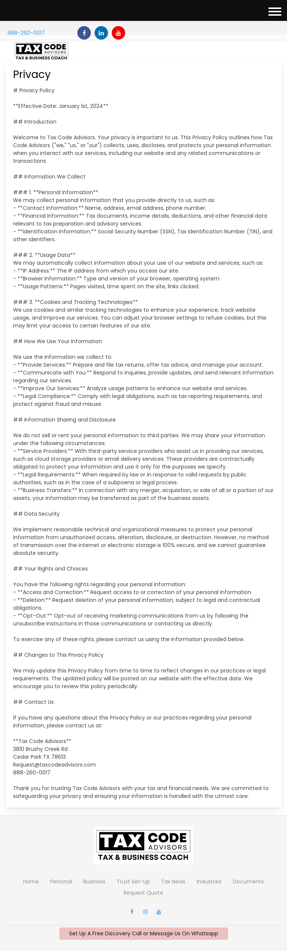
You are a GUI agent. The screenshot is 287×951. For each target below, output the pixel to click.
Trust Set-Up (133, 881)
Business (94, 881)
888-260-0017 (26, 33)
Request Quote (143, 892)
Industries (209, 881)
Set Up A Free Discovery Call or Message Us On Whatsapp (143, 933)
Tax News (173, 881)
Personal (61, 881)
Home (31, 881)
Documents (248, 881)
